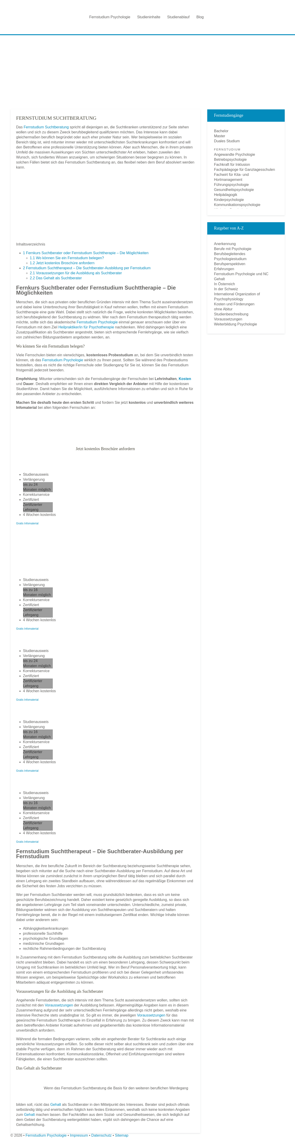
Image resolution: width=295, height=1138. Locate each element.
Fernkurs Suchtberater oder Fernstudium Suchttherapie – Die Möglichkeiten (86, 253)
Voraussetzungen (59, 1005)
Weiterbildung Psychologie (235, 324)
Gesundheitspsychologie (234, 190)
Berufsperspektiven (229, 264)
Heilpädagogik (225, 195)
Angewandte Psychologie (234, 154)
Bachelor (221, 131)
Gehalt (55, 1104)
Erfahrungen (224, 269)
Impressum (79, 1135)
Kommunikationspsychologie (237, 205)
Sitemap (121, 1135)
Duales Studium (227, 141)
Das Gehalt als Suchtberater (56, 278)
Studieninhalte (148, 17)
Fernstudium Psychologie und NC (241, 274)
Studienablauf (178, 17)
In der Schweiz (226, 289)
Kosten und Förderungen (234, 304)
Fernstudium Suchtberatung (46, 127)
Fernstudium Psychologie (109, 17)
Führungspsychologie (231, 185)
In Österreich (224, 284)
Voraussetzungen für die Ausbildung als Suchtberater (76, 273)
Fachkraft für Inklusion (232, 164)
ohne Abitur (223, 309)
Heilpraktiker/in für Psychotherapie (86, 327)
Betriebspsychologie (230, 159)
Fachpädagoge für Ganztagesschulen (244, 170)
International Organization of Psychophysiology (237, 296)
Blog (200, 17)
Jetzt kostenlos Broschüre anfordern (62, 263)
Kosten (185, 379)
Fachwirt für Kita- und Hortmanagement (231, 177)
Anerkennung (225, 244)
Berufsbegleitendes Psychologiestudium (230, 256)
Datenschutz (101, 1135)
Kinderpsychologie (229, 200)
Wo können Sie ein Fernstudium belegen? (67, 258)
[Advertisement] (148, 71)
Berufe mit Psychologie (233, 249)
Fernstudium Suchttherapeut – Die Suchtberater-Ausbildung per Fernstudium (87, 268)
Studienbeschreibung (231, 314)
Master (219, 136)
